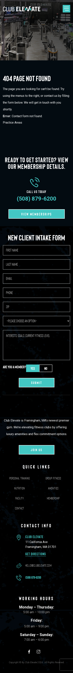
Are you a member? (14, 367)
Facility (19, 498)
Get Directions (35, 553)
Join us (36, 450)
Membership (53, 498)
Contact (19, 508)
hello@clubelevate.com (38, 565)
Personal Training (19, 478)
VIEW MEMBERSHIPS (36, 214)
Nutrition (19, 488)
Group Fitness (53, 478)
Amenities (53, 488)
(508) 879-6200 (36, 199)
